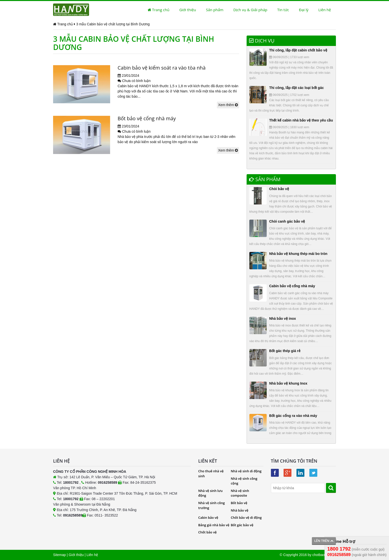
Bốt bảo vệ (239, 503)
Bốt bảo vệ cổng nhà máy (147, 118)
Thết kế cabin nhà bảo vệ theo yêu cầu (301, 120)
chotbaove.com (324, 555)
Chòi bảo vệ (279, 189)
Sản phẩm (214, 9)
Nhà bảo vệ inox (282, 318)
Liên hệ (324, 9)
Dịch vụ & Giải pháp (250, 9)
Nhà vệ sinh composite (240, 493)
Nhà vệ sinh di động (246, 471)
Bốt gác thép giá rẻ (284, 351)
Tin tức (283, 9)
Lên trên (323, 540)
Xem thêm (228, 105)
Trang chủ (158, 9)
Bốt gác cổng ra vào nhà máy (293, 416)
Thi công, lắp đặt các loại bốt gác (296, 88)
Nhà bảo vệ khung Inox (288, 383)
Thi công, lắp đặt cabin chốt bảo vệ (298, 50)
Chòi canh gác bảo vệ (287, 221)
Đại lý (303, 9)
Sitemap (59, 555)
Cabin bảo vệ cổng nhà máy (292, 286)
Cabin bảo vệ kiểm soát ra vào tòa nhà (162, 67)
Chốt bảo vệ (207, 532)
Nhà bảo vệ (239, 510)
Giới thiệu (187, 9)
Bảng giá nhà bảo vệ (213, 525)
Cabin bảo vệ (208, 517)
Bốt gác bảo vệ (242, 525)
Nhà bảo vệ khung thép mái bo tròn (298, 254)
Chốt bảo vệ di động (246, 517)
